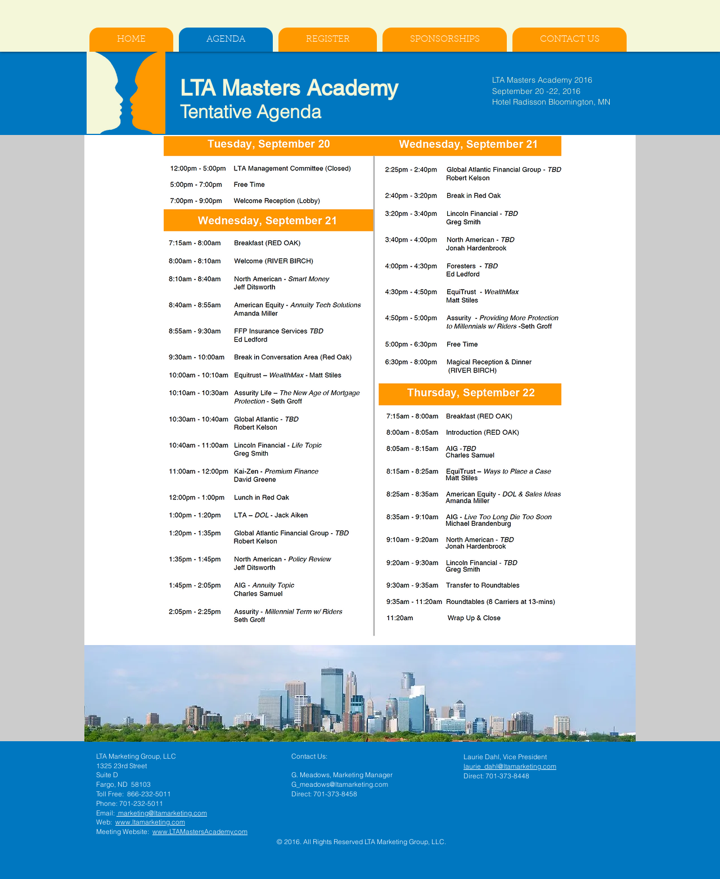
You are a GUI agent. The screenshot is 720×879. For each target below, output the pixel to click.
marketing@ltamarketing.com (161, 813)
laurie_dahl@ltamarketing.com (510, 766)
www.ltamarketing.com (150, 822)
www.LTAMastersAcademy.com (200, 831)
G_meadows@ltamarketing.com (339, 784)
